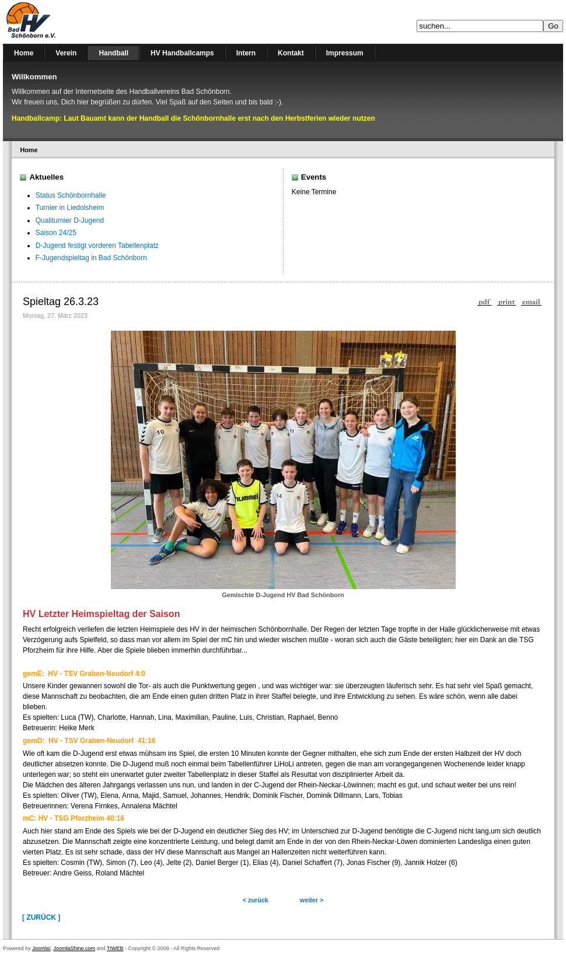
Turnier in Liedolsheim (70, 208)
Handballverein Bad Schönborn (61, 22)
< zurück (255, 899)
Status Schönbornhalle (71, 195)
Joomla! (41, 948)
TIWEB (115, 948)
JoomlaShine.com (75, 948)
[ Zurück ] (41, 917)
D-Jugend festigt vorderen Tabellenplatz (97, 245)
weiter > (312, 899)
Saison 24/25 (56, 233)
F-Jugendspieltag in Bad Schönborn (91, 258)
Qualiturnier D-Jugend (70, 220)
